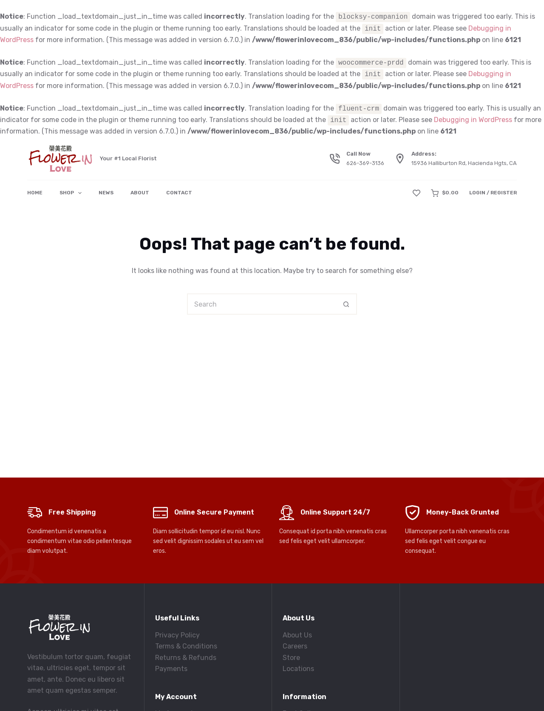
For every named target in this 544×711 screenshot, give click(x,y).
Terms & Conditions (186, 646)
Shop (72, 193)
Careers (295, 646)
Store (291, 658)
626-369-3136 (365, 163)
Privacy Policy (177, 635)
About (139, 193)
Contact (179, 193)
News (106, 193)
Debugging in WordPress (473, 120)
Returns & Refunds (185, 658)
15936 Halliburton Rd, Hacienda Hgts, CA (464, 163)
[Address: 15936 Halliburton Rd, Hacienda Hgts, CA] (400, 159)
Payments (171, 669)
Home (34, 193)
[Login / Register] (493, 193)
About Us (297, 635)
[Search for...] (261, 304)
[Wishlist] (416, 193)
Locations (298, 669)
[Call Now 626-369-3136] (335, 159)
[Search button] (346, 304)
